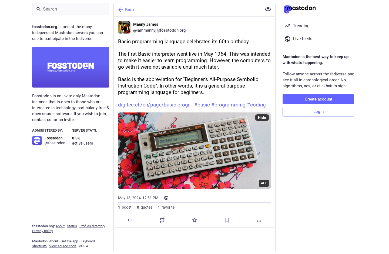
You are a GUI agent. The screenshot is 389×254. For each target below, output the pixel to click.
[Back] (187, 9)
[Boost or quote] (162, 220)
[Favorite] (194, 220)
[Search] (70, 9)
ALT (264, 183)
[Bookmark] (227, 220)
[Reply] (130, 220)
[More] (259, 221)
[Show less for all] (268, 9)
